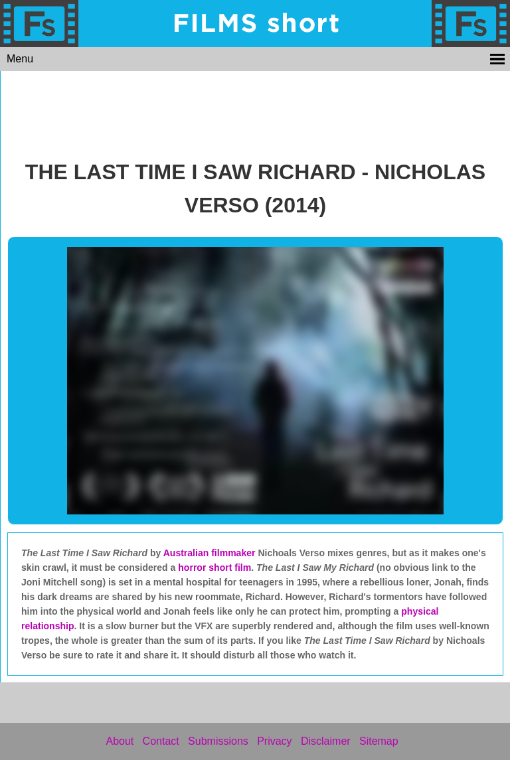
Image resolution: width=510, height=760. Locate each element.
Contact (161, 741)
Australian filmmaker (209, 553)
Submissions (218, 741)
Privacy (274, 741)
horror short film (214, 567)
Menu (20, 58)
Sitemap (378, 741)
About (119, 741)
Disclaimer (326, 741)
